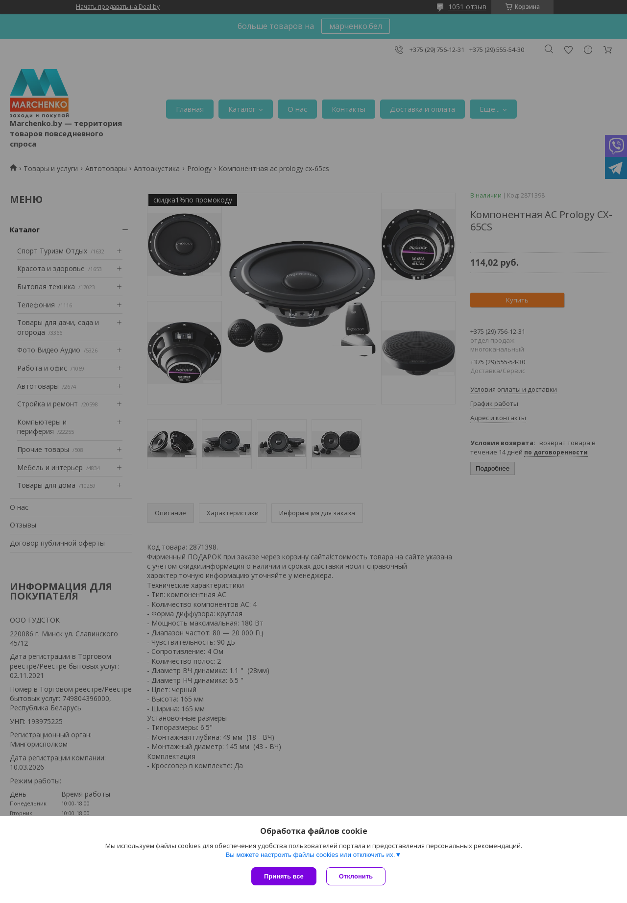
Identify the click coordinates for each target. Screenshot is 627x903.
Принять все (284, 876)
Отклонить (356, 876)
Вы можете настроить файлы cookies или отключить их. (310, 854)
